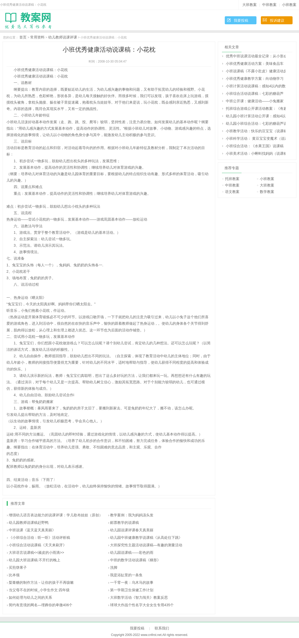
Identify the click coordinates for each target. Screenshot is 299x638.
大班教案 (249, 5)
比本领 (14, 575)
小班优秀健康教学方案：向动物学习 (255, 78)
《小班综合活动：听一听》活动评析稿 (39, 537)
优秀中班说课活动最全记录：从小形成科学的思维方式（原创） (256, 56)
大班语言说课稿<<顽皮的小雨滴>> (36, 552)
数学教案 (267, 192)
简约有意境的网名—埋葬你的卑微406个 (40, 605)
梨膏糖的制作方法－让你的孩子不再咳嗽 (41, 582)
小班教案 (289, 5)
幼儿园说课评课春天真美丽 (131, 530)
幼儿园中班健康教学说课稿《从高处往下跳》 (146, 537)
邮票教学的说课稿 (124, 522)
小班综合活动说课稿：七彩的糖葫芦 (255, 93)
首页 (23, 37)
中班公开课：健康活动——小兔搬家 (255, 101)
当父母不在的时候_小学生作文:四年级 (39, 590)
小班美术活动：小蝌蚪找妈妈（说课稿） (256, 153)
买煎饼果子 (18, 567)
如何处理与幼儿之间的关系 (30, 597)
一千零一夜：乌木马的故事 (131, 582)
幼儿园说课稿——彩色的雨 (131, 552)
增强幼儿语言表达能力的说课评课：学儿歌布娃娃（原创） (56, 515)
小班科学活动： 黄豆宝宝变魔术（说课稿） (256, 138)
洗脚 (113, 567)
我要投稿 (241, 20)
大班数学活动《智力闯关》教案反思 (139, 597)
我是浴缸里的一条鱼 (126, 575)
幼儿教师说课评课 (62, 37)
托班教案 (232, 179)
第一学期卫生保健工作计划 (131, 590)
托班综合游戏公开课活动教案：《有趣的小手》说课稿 (256, 108)
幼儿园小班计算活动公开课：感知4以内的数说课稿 (256, 116)
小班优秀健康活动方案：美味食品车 (255, 63)
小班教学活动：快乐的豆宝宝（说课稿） (256, 131)
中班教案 (269, 5)
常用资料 (37, 37)
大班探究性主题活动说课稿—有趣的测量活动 (146, 545)
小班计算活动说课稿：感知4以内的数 (256, 86)
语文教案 (232, 192)
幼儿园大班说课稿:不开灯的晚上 (34, 560)
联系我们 (162, 628)
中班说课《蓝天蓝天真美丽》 (32, 530)
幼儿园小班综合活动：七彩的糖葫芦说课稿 (256, 123)
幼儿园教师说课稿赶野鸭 (28, 522)
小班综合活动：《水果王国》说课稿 (255, 146)
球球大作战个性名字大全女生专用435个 (142, 605)
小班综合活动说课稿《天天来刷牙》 (38, 545)
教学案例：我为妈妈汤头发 (131, 515)
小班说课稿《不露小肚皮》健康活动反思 (256, 71)
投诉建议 (277, 20)
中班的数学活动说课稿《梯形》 (135, 560)
